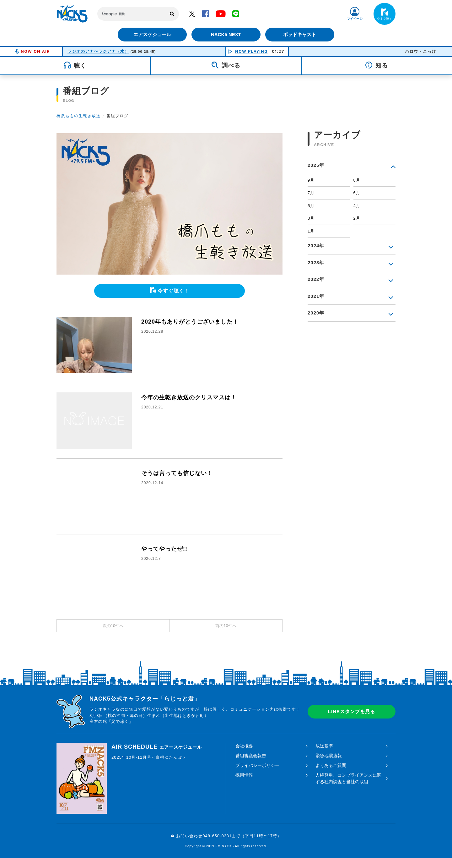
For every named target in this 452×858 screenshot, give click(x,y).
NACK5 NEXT (226, 34)
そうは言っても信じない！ (177, 473)
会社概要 (244, 745)
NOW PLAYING (251, 51)
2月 (356, 218)
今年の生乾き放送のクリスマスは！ (189, 397)
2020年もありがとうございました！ (190, 322)
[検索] (131, 14)
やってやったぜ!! (164, 549)
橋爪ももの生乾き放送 (78, 115)
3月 (311, 218)
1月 (311, 231)
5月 (311, 205)
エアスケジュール (152, 34)
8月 (356, 180)
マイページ (355, 18)
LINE (235, 13)
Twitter (192, 13)
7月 (311, 192)
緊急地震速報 (328, 755)
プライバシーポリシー (257, 765)
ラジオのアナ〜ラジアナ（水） (98, 51)
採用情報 (244, 775)
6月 (356, 192)
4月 (356, 205)
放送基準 (324, 745)
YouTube (220, 13)
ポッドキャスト (299, 34)
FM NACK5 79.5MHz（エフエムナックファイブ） (72, 14)
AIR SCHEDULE (156, 747)
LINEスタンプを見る (351, 711)
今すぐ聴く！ (174, 290)
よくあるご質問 (330, 765)
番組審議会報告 (250, 755)
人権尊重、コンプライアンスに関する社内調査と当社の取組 (348, 778)
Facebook (205, 13)
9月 (311, 180)
